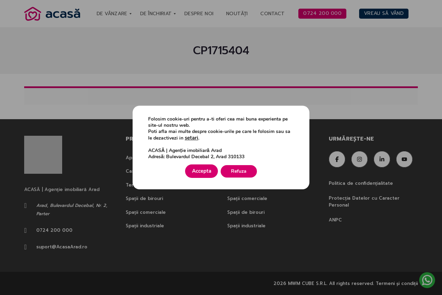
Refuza (242, 171)
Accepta (202, 171)
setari (191, 138)
